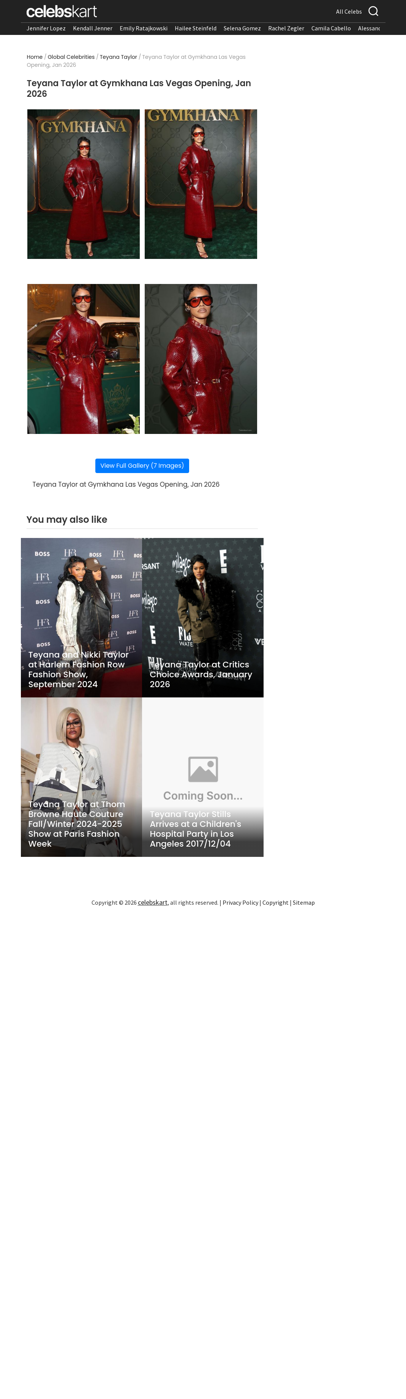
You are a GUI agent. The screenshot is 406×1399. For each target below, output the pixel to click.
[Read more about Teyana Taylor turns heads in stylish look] (83, 359)
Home (35, 57)
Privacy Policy (240, 902)
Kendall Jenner (92, 28)
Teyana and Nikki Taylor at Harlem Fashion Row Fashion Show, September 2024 (78, 669)
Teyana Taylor (118, 57)
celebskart (152, 902)
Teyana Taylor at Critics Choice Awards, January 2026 (201, 674)
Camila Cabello (331, 28)
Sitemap (304, 902)
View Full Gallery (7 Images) (142, 465)
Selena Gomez (242, 28)
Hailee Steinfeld (195, 28)
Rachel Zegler (286, 28)
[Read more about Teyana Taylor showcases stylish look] (201, 359)
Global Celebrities (71, 57)
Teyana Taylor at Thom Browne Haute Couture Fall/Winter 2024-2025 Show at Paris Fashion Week (76, 824)
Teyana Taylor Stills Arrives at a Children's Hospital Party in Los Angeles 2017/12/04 (195, 829)
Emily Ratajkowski (143, 28)
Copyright (275, 902)
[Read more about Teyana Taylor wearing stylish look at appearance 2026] (83, 184)
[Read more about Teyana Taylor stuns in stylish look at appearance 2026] (201, 184)
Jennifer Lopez (46, 28)
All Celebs (349, 11)
